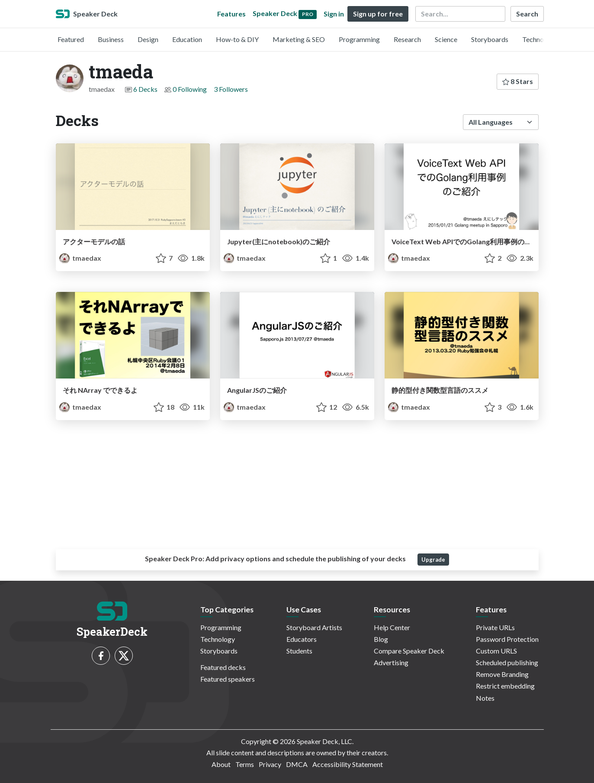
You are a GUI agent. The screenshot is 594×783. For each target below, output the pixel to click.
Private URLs (495, 627)
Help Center (392, 627)
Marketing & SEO (299, 39)
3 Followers (231, 89)
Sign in (334, 14)
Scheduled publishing (507, 662)
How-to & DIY (237, 39)
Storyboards (489, 39)
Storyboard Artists (314, 627)
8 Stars (517, 81)
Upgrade (433, 559)
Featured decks (223, 667)
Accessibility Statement (347, 764)
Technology (539, 39)
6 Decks (145, 89)
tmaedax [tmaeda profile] (80, 258)
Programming (359, 39)
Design (148, 39)
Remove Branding (502, 674)
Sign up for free (378, 14)
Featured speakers (227, 679)
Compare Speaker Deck (409, 651)
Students (299, 651)
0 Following (190, 89)
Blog (381, 639)
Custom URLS (496, 651)
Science (446, 39)
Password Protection (507, 639)
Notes (485, 698)
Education (187, 39)
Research (407, 39)
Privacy (270, 764)
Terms (244, 764)
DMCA (297, 764)
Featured (71, 39)
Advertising (391, 662)
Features (231, 14)
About (221, 764)
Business (111, 39)
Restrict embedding (505, 686)
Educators (301, 639)
